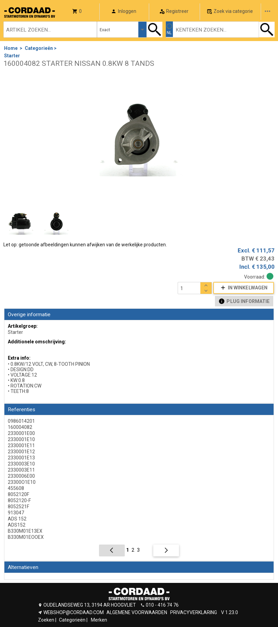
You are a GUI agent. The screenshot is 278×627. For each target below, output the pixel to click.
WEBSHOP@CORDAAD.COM (73, 612)
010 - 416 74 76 (162, 605)
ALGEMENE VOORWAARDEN (136, 612)
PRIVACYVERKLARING (193, 612)
